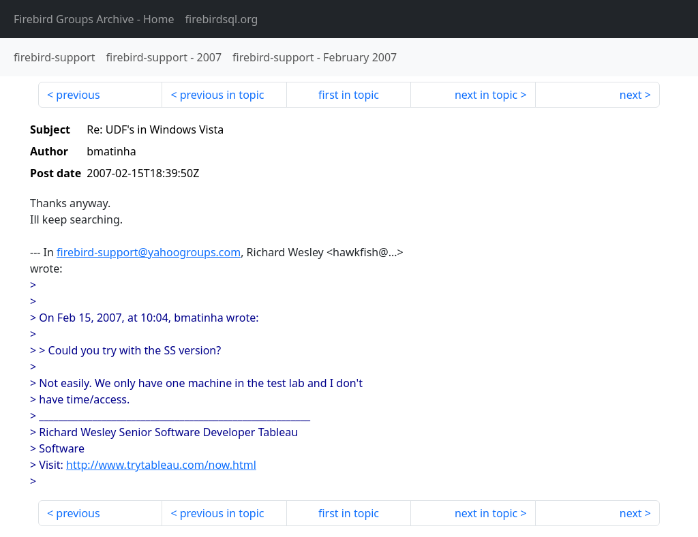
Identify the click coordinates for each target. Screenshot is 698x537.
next (631, 94)
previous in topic (222, 94)
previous (78, 94)
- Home (94, 19)
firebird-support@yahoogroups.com (149, 252)
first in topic (348, 94)
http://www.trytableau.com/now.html (161, 464)
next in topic (486, 94)
